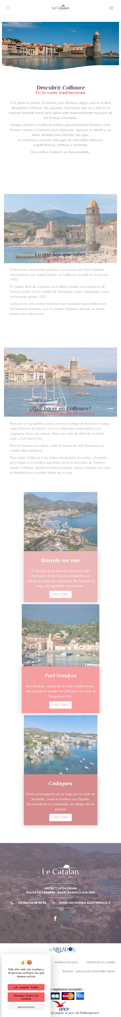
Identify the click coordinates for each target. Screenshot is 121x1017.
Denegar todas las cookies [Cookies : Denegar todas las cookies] (26, 997)
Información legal (66, 962)
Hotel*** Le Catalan (60, 888)
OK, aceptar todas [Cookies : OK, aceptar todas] (26, 987)
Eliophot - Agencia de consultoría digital (88, 971)
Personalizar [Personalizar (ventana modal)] (26, 1007)
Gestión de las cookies (100, 962)
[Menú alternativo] (9, 8)
